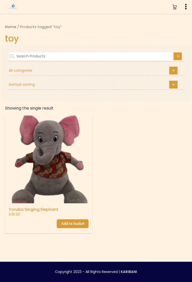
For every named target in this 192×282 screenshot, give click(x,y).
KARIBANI (129, 271)
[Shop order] (96, 85)
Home (10, 26)
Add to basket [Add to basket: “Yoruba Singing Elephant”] (72, 223)
